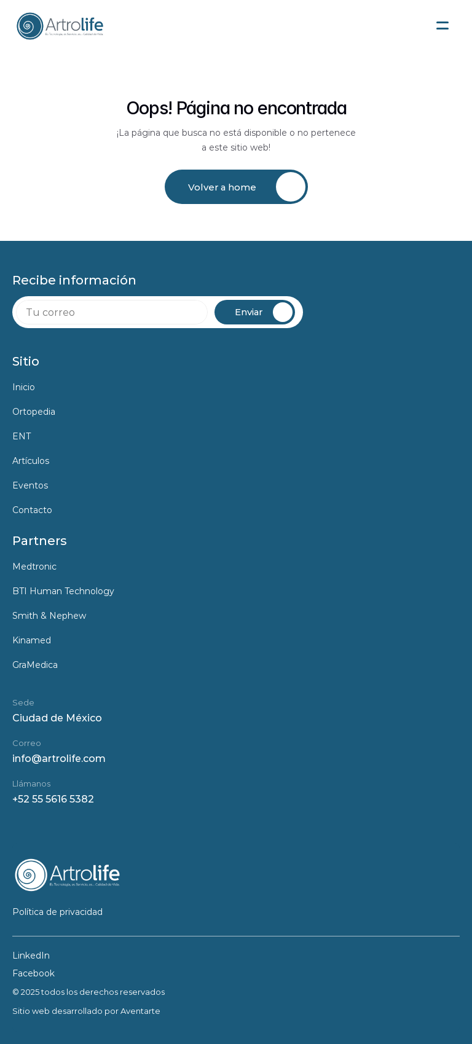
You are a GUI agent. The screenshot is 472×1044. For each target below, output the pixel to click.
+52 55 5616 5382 (53, 799)
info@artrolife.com (59, 758)
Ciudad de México (57, 718)
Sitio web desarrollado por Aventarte (86, 1011)
